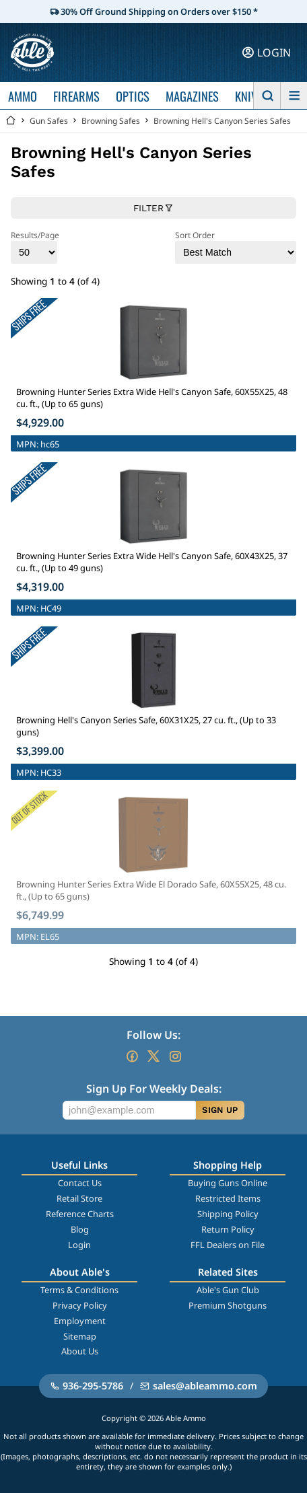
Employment (80, 1321)
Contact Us (80, 1183)
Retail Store (79, 1198)
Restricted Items (228, 1198)
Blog (80, 1229)
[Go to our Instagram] (175, 1056)
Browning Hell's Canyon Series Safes (222, 120)
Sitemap (79, 1336)
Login (79, 1245)
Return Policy (227, 1229)
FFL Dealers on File (228, 1245)
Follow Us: (153, 1034)
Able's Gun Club (228, 1290)
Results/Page (35, 246)
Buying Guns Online (227, 1183)
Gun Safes (49, 120)
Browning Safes (110, 120)
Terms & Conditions (79, 1290)
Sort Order (235, 246)
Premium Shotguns (228, 1305)
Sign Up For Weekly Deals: (153, 1088)
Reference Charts (80, 1214)
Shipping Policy (228, 1214)
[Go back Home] (10, 120)
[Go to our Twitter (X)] (153, 1056)
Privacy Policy (80, 1305)
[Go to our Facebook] (132, 1056)
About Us (79, 1351)
